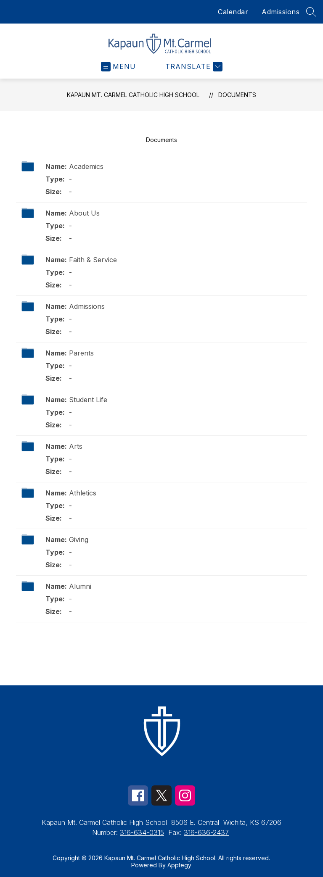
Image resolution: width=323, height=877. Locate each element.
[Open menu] (118, 66)
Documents (237, 94)
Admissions (280, 12)
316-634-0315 (142, 832)
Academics (86, 166)
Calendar (233, 12)
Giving (78, 539)
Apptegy (179, 865)
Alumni (80, 586)
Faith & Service (93, 259)
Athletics (82, 493)
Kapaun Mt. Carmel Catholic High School (133, 94)
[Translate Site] (192, 66)
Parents (81, 353)
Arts (75, 446)
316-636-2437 (206, 832)
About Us (84, 213)
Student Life (88, 399)
